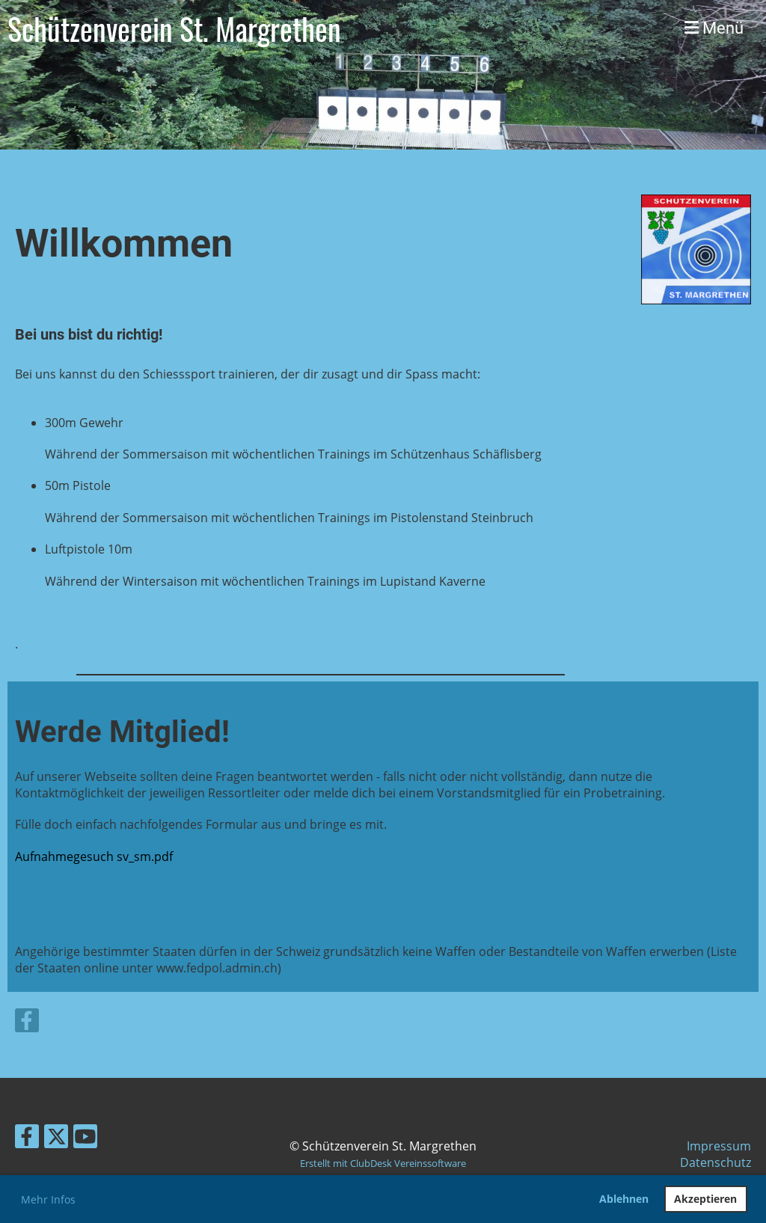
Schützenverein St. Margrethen (174, 28)
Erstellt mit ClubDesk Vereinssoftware (383, 1163)
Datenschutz (715, 1162)
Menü (714, 28)
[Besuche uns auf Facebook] (27, 1023)
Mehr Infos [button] (48, 1199)
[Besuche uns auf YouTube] (85, 1139)
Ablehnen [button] (624, 1199)
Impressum (719, 1146)
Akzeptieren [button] (705, 1199)
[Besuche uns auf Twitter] (56, 1139)
